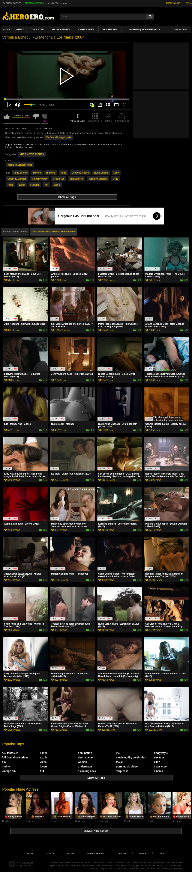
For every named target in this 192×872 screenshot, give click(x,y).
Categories (86, 29)
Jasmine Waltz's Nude (57, 3)
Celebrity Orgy (40, 178)
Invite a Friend (95, 853)
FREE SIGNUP (173, 3)
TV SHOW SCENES (12, 3)
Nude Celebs (101, 172)
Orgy (115, 178)
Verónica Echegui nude (58, 137)
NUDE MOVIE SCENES (32, 154)
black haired (76, 178)
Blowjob (50, 172)
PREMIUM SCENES (34, 3)
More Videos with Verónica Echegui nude (54, 231)
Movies (37, 172)
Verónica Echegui (97, 178)
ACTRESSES (109, 29)
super (22, 184)
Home (6, 29)
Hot (46, 184)
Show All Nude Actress (96, 831)
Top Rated (37, 29)
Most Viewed (61, 29)
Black (57, 184)
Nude (63, 172)
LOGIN (188, 3)
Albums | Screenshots (144, 29)
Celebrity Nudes (80, 172)
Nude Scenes (21, 172)
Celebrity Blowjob (17, 178)
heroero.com (28, 862)
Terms (142, 853)
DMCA (161, 853)
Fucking (34, 184)
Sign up (50, 853)
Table (10, 184)
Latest (19, 29)
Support (121, 853)
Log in (70, 853)
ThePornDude (179, 29)
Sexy (116, 172)
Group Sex (58, 178)
